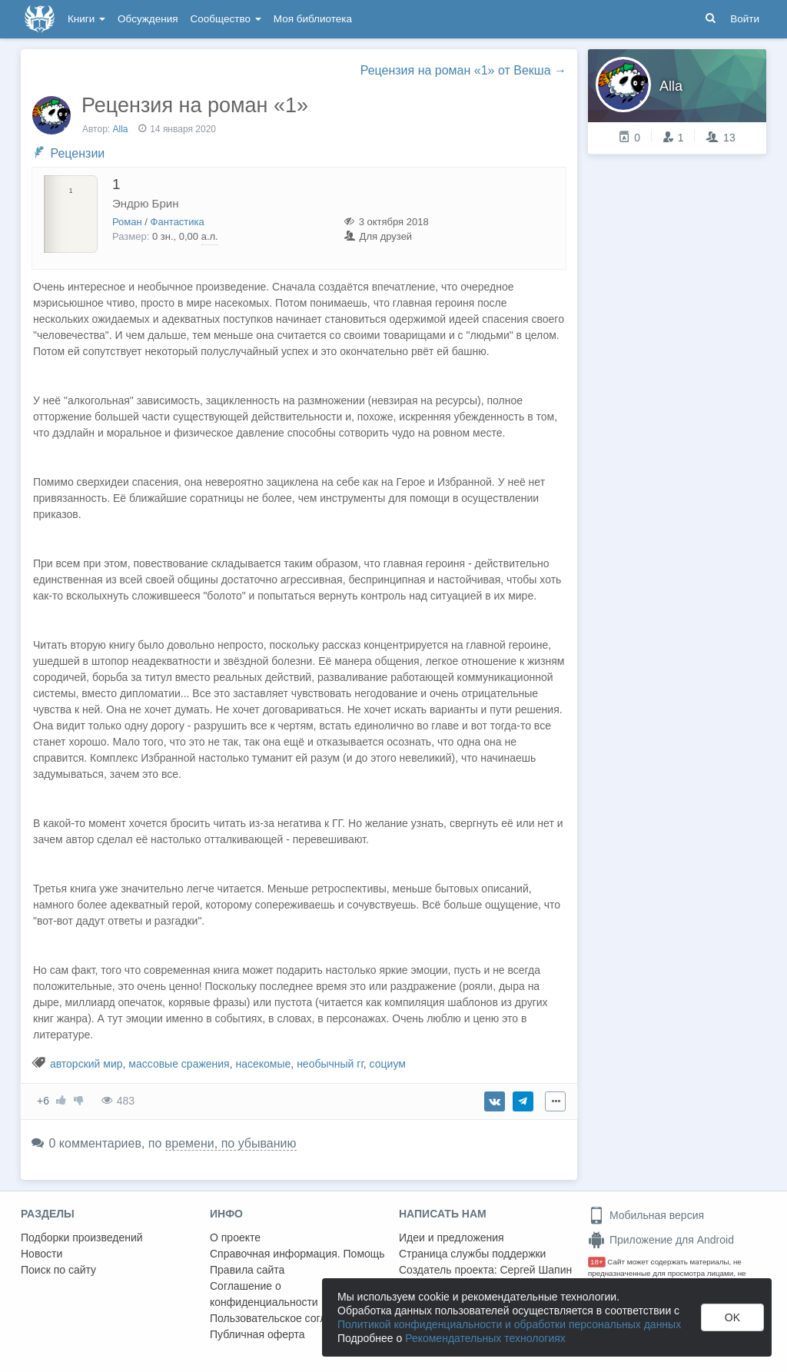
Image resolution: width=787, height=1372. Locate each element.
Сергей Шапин (536, 1270)
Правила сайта (247, 1270)
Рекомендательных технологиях (485, 1338)
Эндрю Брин (145, 203)
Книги (86, 19)
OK (732, 1317)
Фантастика (177, 222)
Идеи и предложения (451, 1237)
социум (388, 1064)
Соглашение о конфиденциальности (264, 1294)
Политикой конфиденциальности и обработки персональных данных (509, 1324)
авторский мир (86, 1064)
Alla (120, 129)
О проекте (235, 1237)
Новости (41, 1253)
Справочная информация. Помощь (297, 1253)
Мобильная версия (646, 1215)
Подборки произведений (82, 1237)
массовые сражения (178, 1064)
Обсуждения (148, 19)
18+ (596, 1261)
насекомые (263, 1064)
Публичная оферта (257, 1334)
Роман (127, 222)
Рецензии (77, 153)
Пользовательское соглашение (287, 1318)
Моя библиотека (313, 19)
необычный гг (330, 1064)
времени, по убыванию (231, 1143)
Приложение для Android (661, 1239)
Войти (744, 19)
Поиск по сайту (58, 1270)
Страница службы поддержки (472, 1253)
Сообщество (226, 19)
